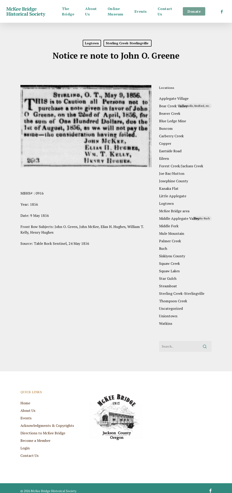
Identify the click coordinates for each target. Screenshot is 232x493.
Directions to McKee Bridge (42, 427)
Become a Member (35, 435)
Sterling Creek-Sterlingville (127, 43)
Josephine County (173, 180)
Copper (165, 143)
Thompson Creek (173, 300)
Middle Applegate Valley (185, 218)
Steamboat (168, 285)
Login (25, 442)
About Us (27, 405)
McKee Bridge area (174, 210)
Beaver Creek (169, 113)
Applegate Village (173, 98)
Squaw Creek (169, 263)
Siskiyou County (172, 255)
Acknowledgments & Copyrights (47, 420)
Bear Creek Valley (185, 105)
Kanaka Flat (169, 188)
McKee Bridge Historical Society (25, 11)
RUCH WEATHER (181, 400)
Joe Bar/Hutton (171, 173)
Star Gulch (167, 278)
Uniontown (168, 315)
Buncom (166, 128)
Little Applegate (172, 195)
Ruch (163, 248)
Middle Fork (169, 225)
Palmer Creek (170, 240)
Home (25, 397)
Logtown (92, 43)
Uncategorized (171, 308)
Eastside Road (170, 150)
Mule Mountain (171, 233)
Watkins (165, 323)
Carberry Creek (171, 135)
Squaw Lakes (169, 270)
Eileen (164, 158)
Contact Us (29, 450)
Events (25, 412)
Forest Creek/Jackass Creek (181, 165)
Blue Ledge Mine (172, 120)
